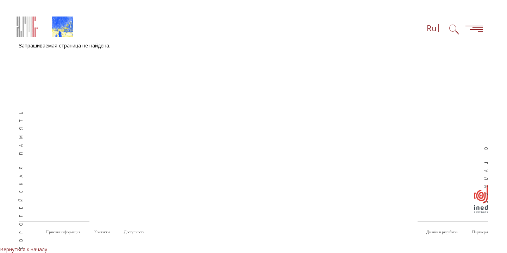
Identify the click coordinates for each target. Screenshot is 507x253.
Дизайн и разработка (442, 231)
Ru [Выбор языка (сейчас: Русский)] (432, 28)
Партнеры (480, 231)
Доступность (134, 231)
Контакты (102, 231)
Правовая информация (62, 231)
